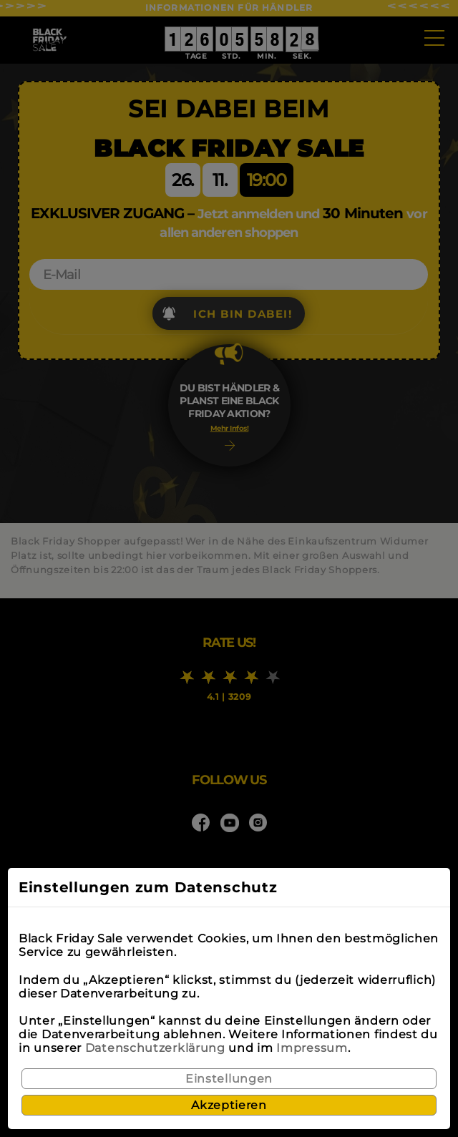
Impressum (311, 1048)
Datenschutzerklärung (155, 1048)
